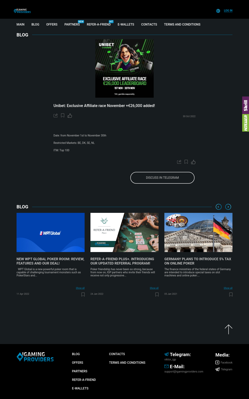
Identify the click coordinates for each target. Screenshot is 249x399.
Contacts (149, 24)
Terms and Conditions (182, 24)
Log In (228, 10)
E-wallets (126, 24)
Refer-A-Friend (99, 24)
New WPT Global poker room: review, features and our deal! (50, 261)
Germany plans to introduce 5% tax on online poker (197, 261)
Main (21, 24)
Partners (72, 24)
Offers (51, 24)
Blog (35, 24)
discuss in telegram (162, 178)
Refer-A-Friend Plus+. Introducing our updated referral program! (122, 261)
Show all (80, 288)
